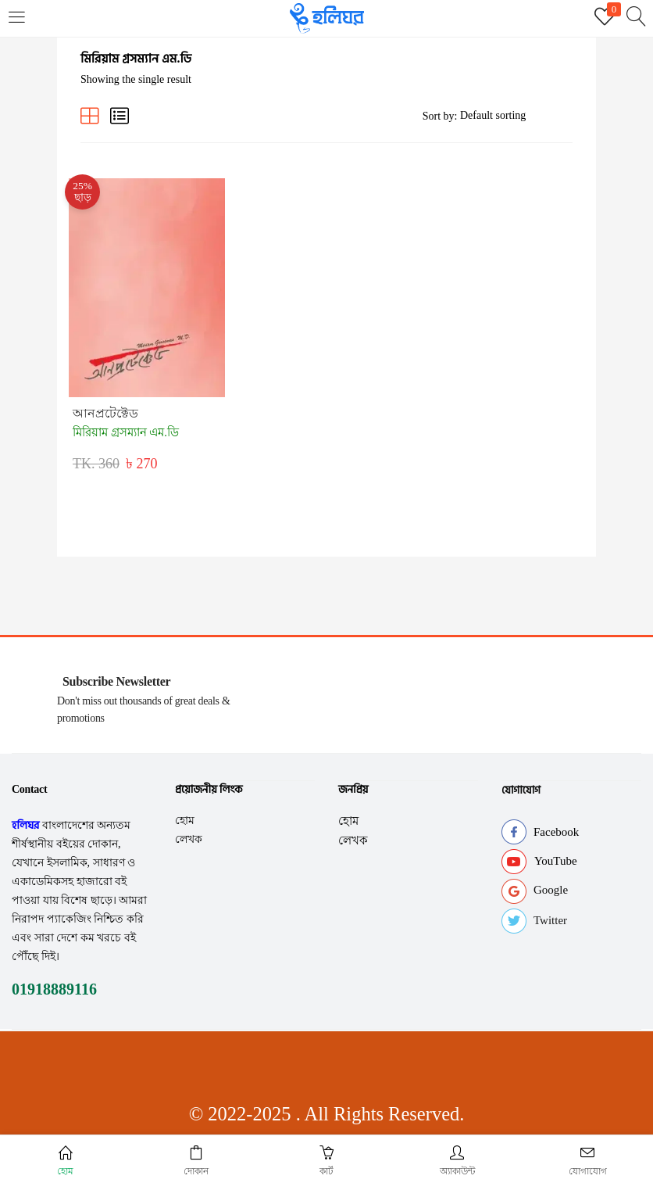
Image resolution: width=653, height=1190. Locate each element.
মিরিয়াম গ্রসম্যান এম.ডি (130, 424)
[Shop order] (516, 115)
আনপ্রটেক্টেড (109, 406)
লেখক (188, 831)
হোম (184, 812)
